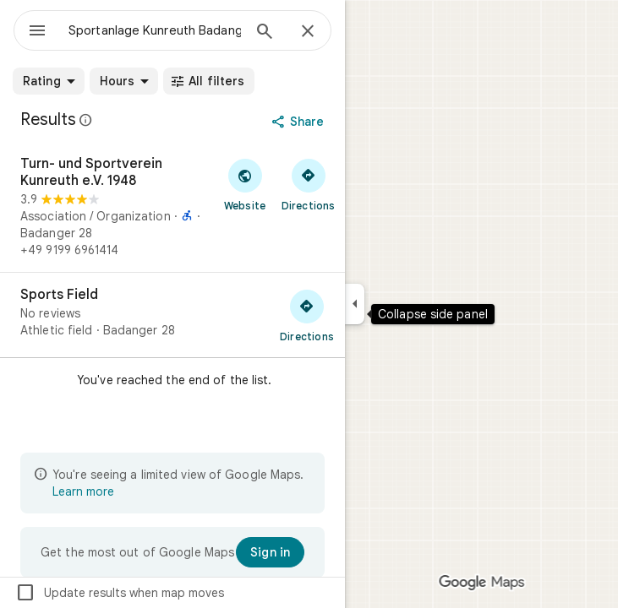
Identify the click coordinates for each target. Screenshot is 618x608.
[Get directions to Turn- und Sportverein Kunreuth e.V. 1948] (308, 184)
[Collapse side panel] (354, 304)
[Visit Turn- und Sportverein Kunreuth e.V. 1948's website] (244, 184)
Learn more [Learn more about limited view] (83, 491)
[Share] (300, 121)
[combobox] (154, 30)
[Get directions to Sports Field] (307, 315)
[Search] (264, 33)
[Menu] (37, 32)
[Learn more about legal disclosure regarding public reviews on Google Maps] (86, 120)
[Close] (308, 32)
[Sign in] (270, 552)
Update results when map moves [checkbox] (119, 593)
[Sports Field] (172, 315)
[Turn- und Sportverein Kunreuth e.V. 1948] (172, 207)
